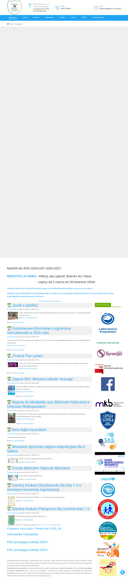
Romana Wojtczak (12, 309)
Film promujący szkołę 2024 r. (28, 542)
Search (58, 301)
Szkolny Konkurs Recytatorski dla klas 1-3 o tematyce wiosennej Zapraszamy (44, 487)
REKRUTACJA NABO (21, 276)
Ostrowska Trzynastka (22, 534)
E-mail (14, 322)
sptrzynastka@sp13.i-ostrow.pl (110, 9)
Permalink (20, 322)
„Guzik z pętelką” (25, 305)
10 (51, 525)
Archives (52, 301)
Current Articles (43, 301)
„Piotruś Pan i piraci (27, 356)
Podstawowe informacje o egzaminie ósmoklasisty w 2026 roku (39, 330)
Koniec (58, 525)
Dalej (54, 525)
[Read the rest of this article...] (28, 318)
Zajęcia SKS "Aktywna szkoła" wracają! (42, 379)
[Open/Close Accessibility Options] (122, 572)
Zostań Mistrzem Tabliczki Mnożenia (41, 468)
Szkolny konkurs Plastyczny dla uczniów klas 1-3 (50, 509)
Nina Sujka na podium (29, 430)
